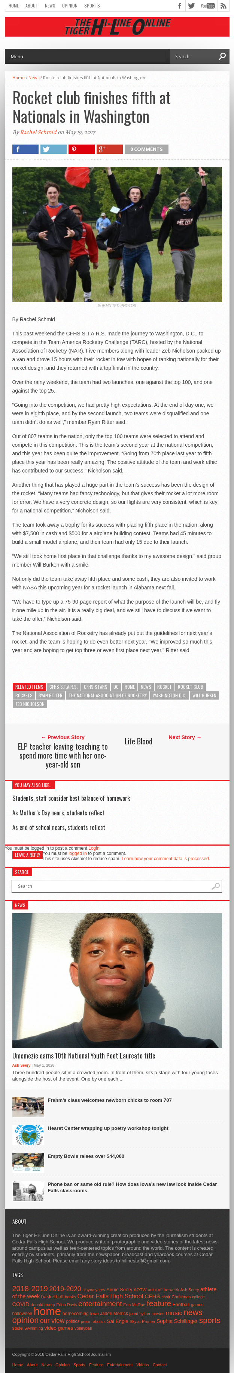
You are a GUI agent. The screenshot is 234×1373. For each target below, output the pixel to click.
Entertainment (120, 1365)
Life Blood (138, 741)
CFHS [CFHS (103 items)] (152, 1296)
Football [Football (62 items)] (181, 1304)
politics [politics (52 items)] (72, 1321)
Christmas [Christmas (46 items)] (181, 1297)
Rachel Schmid (38, 132)
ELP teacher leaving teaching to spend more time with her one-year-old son (63, 755)
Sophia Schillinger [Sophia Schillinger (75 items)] (177, 1321)
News (50, 5)
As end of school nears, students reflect (58, 827)
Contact (160, 1365)
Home (14, 5)
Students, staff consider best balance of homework (71, 798)
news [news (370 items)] (193, 1312)
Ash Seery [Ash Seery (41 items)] (189, 1289)
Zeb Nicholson (30, 704)
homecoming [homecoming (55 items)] (76, 1313)
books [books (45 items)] (70, 1297)
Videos (142, 1365)
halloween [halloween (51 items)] (22, 1313)
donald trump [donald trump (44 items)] (43, 1304)
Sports (92, 5)
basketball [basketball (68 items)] (52, 1296)
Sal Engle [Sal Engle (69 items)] (117, 1321)
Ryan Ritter (51, 695)
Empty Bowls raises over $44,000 (86, 1156)
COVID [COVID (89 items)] (21, 1304)
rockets (24, 695)
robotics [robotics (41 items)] (98, 1321)
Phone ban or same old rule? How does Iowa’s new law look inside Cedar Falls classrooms (132, 1187)
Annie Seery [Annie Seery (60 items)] (119, 1289)
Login (93, 848)
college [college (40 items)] (198, 1297)
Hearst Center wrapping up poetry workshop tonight (108, 1128)
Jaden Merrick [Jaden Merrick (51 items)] (114, 1313)
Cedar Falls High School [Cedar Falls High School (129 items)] (110, 1296)
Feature (96, 1365)
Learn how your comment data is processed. (166, 858)
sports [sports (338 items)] (210, 1320)
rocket (164, 687)
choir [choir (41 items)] (165, 1297)
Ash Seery (21, 1065)
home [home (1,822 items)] (47, 1311)
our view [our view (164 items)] (52, 1320)
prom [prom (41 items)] (85, 1321)
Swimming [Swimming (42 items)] (33, 1328)
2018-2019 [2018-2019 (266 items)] (30, 1288)
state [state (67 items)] (17, 1328)
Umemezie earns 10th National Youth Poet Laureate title (83, 1056)
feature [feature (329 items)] (159, 1303)
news (146, 687)
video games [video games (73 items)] (58, 1328)
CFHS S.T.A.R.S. (63, 687)
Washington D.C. (169, 695)
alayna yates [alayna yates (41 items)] (93, 1289)
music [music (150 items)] (173, 1313)
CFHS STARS (95, 687)
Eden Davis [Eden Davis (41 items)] (67, 1304)
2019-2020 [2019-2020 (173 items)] (65, 1289)
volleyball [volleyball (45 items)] (83, 1328)
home (130, 687)
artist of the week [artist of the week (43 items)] (163, 1289)
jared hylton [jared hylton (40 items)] (140, 1313)
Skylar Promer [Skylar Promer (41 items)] (142, 1321)
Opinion (70, 5)
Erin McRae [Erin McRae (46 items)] (134, 1304)
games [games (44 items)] (197, 1304)
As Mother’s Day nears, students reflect (58, 812)
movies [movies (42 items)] (157, 1313)
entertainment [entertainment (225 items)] (100, 1304)
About (31, 5)
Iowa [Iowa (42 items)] (94, 1313)
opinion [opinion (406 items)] (25, 1320)
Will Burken (204, 695)
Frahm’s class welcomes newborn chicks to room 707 (110, 1100)
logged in (78, 853)
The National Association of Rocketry (108, 695)
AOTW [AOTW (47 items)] (140, 1289)
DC (116, 687)
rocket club (190, 687)
